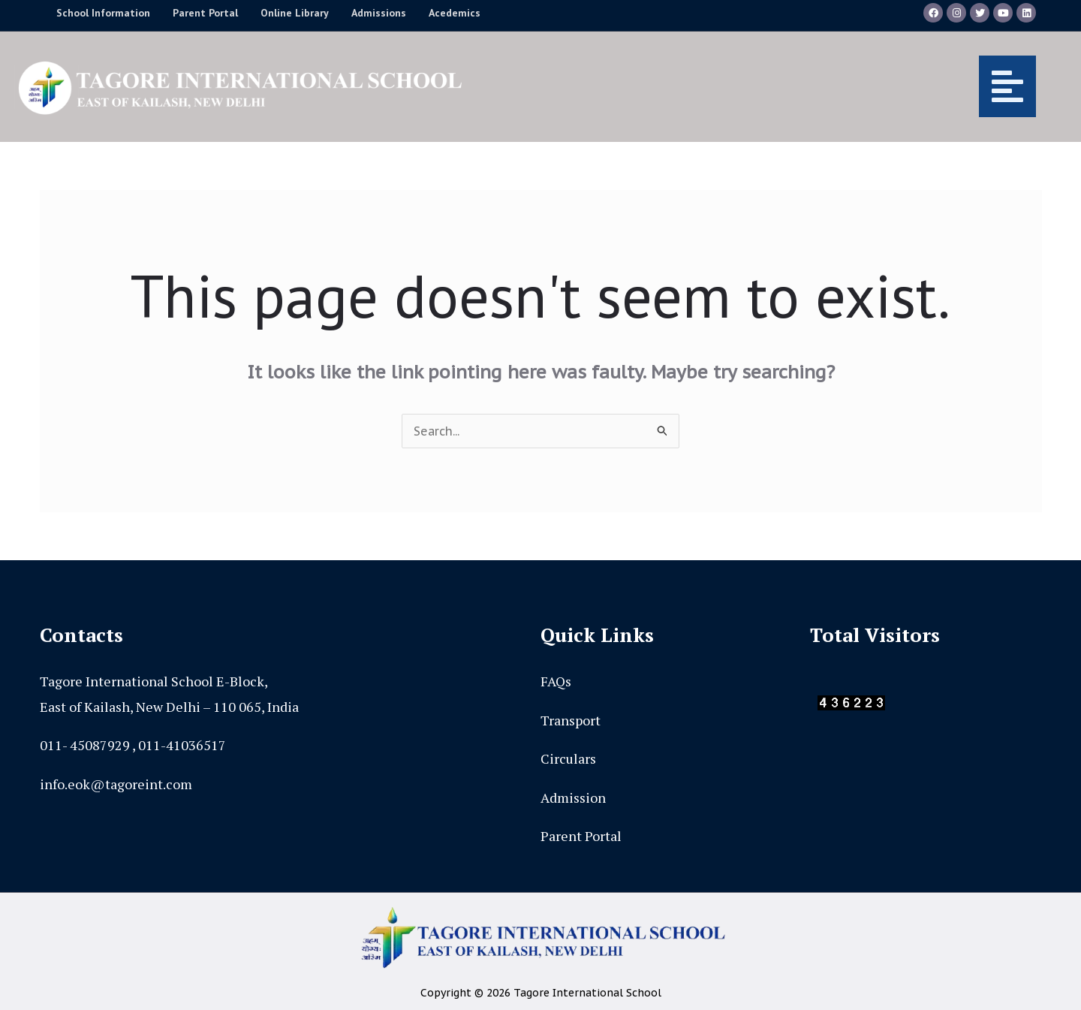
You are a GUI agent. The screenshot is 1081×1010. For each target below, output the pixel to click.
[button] (764, 86)
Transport (570, 720)
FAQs (555, 681)
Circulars (568, 758)
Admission (573, 797)
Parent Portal (581, 836)
